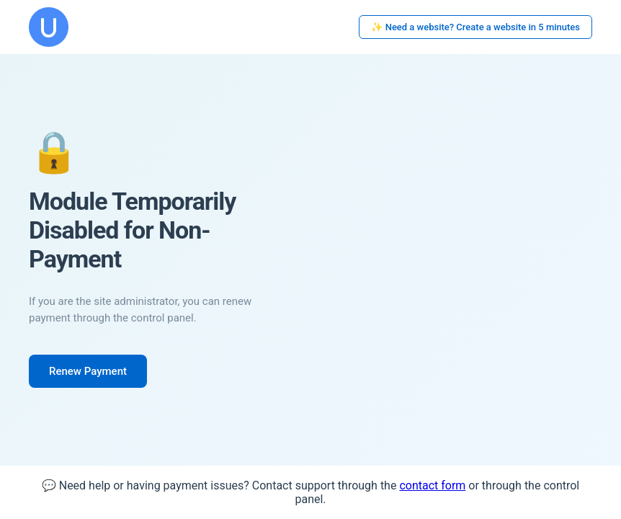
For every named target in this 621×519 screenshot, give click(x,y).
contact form (432, 485)
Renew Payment (88, 371)
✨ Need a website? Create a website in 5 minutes (475, 27)
